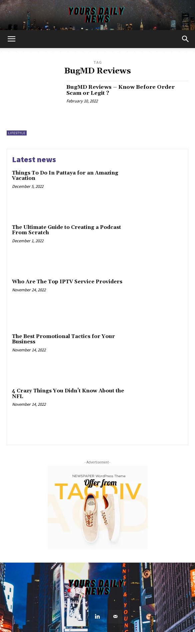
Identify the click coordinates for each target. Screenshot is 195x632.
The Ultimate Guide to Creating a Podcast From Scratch (66, 230)
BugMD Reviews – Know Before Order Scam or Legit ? (120, 90)
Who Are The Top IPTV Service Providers (67, 282)
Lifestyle (16, 133)
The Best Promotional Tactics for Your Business (63, 339)
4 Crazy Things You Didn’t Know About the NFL (68, 394)
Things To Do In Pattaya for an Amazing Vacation (65, 176)
